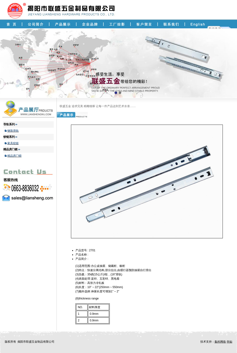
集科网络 (220, 341)
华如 (229, 341)
